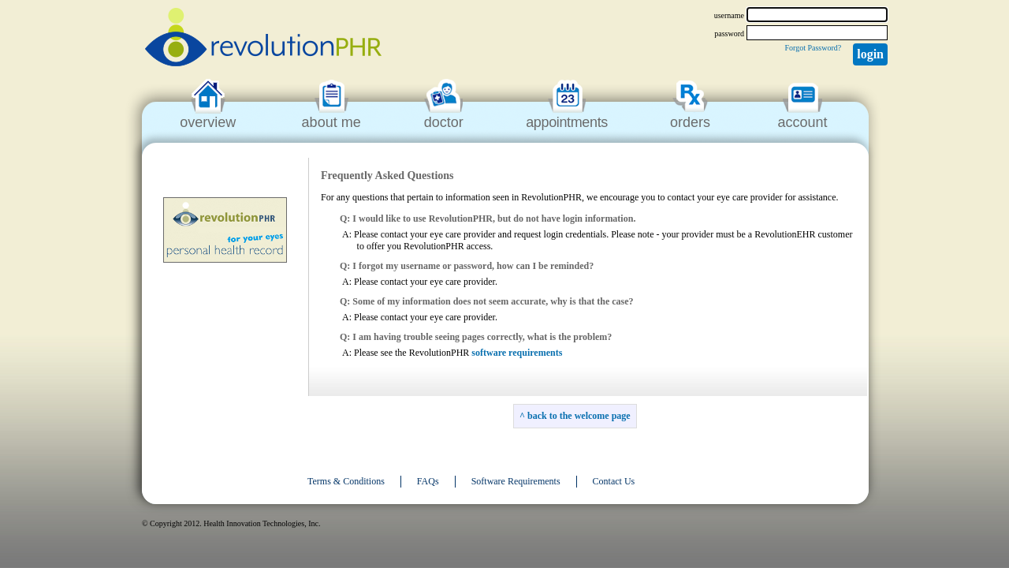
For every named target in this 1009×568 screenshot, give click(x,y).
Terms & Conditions (346, 481)
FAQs (428, 481)
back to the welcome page (579, 415)
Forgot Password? (812, 47)
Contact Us (614, 481)
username (729, 15)
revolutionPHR (263, 39)
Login (870, 54)
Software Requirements (515, 481)
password (729, 33)
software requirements (516, 352)
